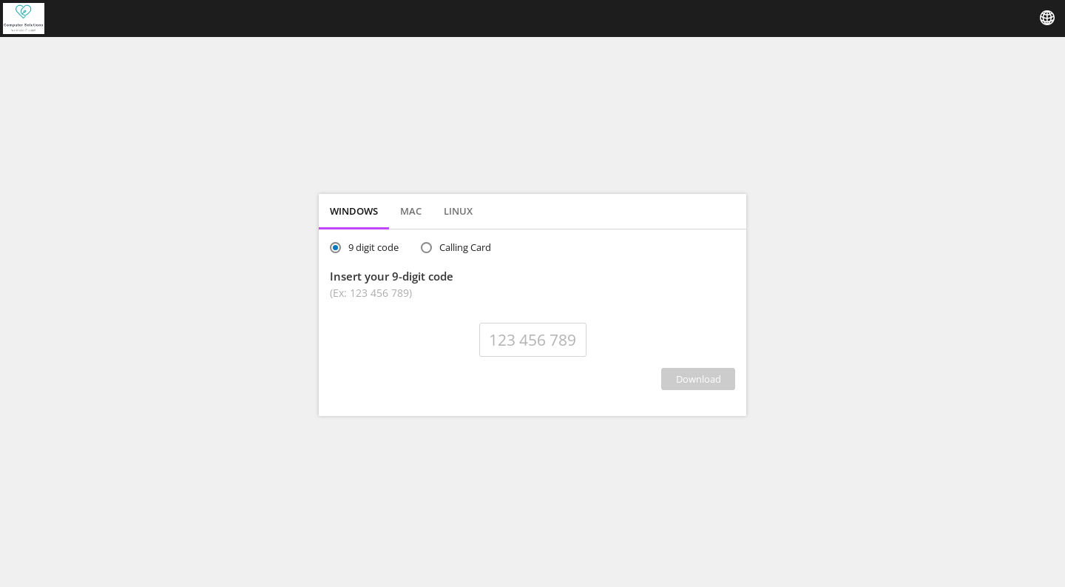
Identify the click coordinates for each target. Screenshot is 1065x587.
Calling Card (465, 247)
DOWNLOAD (698, 379)
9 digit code (373, 247)
